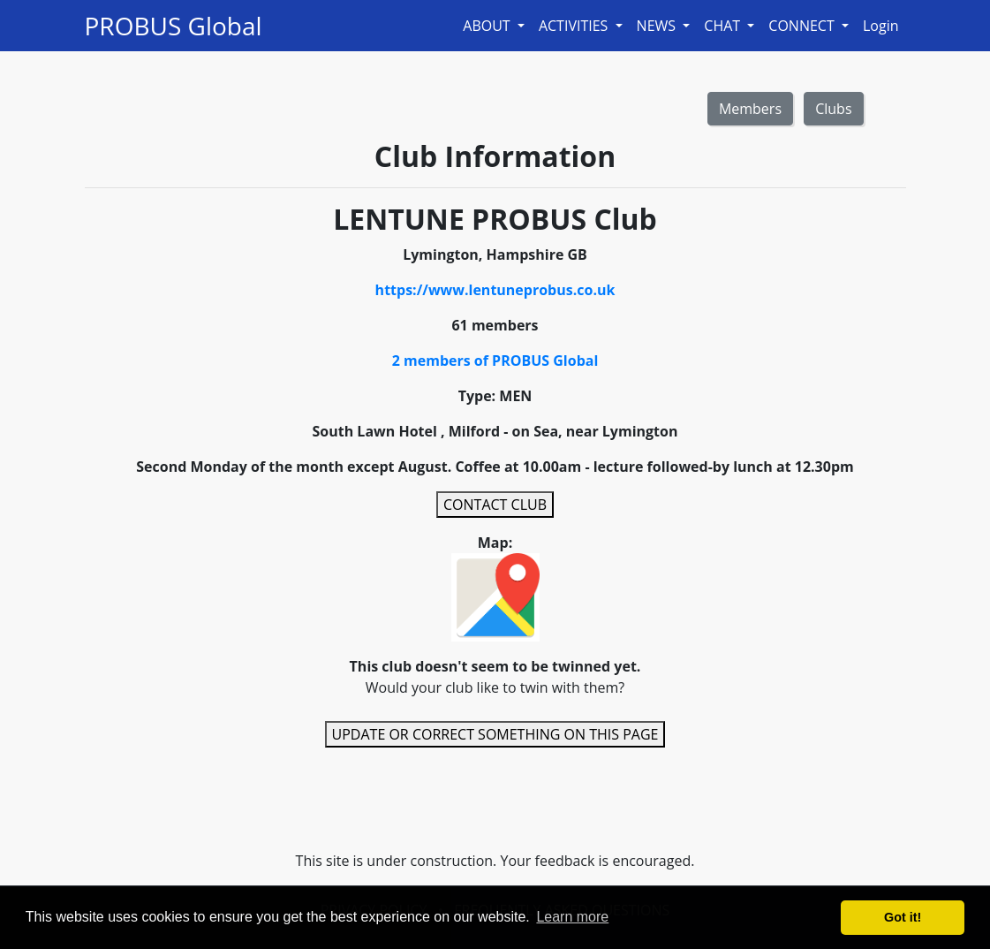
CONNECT (803, 25)
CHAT (724, 25)
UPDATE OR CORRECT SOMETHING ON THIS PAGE (495, 734)
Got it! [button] (902, 917)
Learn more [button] (572, 916)
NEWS (658, 25)
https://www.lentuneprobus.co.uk (495, 290)
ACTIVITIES (575, 25)
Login (881, 25)
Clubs (833, 108)
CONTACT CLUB (495, 504)
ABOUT (488, 25)
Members (750, 108)
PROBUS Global (173, 25)
